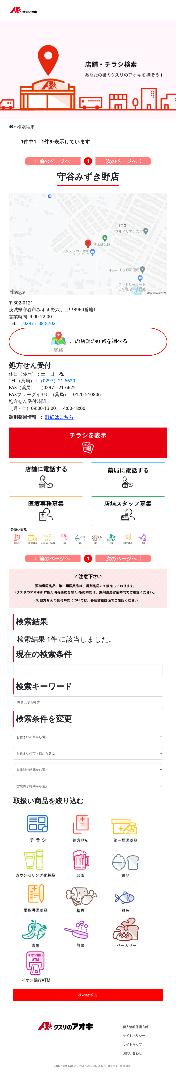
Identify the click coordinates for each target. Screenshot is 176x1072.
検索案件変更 (87, 995)
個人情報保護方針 (135, 1027)
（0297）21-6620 (56, 380)
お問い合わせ (132, 1053)
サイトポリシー (134, 1035)
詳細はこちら (59, 417)
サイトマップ (132, 1044)
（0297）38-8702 (37, 323)
